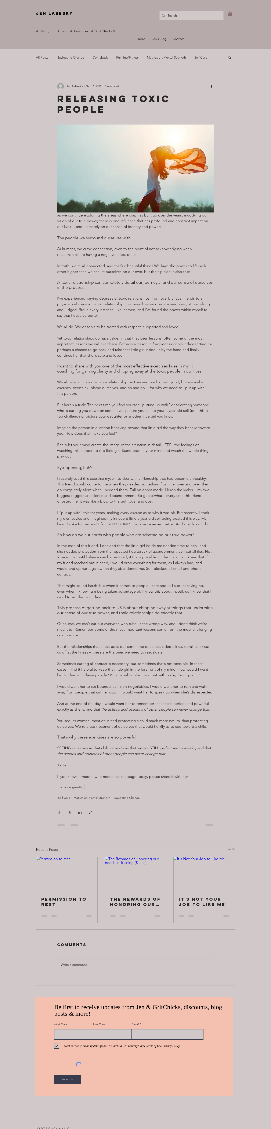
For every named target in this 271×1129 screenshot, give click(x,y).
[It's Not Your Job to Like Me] (204, 874)
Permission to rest (64, 901)
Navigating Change (70, 57)
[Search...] (191, 15)
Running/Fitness (127, 57)
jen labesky (54, 13)
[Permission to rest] (66, 874)
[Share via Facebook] (59, 812)
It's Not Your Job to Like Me (202, 901)
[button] (230, 13)
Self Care (200, 57)
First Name (61, 1024)
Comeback (100, 57)
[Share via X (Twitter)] (70, 812)
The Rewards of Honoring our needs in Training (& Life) (135, 901)
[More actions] (211, 86)
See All (230, 849)
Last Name (99, 1024)
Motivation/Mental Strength (166, 57)
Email (135, 1024)
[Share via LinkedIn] (80, 812)
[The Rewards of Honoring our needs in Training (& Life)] (135, 874)
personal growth (71, 787)
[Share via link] (90, 812)
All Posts (42, 57)
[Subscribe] (67, 1079)
